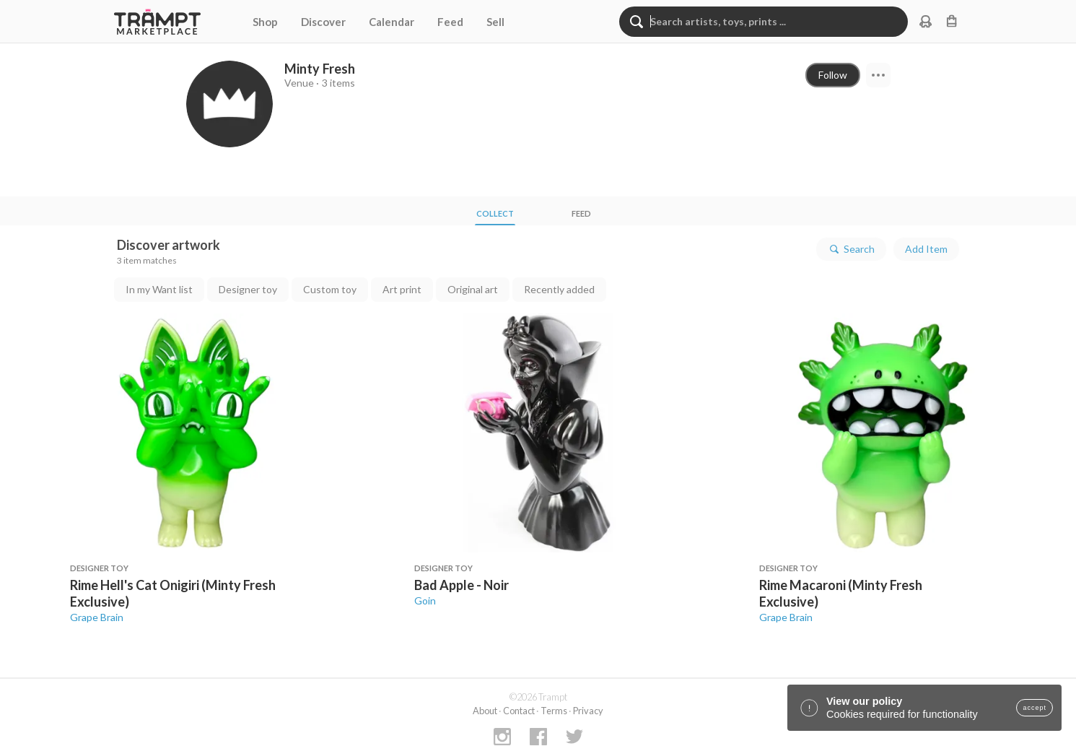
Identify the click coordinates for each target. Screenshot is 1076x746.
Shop (265, 21)
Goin (425, 600)
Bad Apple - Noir (461, 585)
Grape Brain (96, 617)
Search (851, 249)
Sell (495, 21)
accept (1034, 707)
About (485, 710)
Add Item (926, 249)
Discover (323, 21)
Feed (450, 21)
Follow (832, 75)
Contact (519, 710)
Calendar (391, 21)
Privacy (588, 710)
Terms (554, 710)
